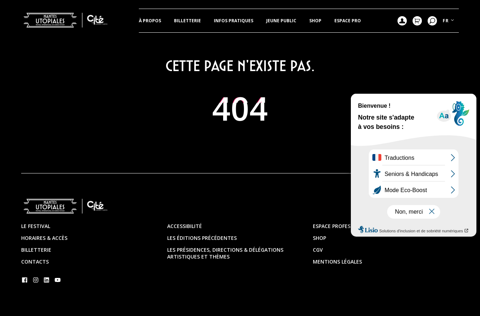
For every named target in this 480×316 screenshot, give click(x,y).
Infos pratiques (233, 21)
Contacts (35, 261)
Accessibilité (184, 226)
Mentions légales (337, 261)
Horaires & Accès (44, 237)
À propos (150, 21)
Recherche (432, 20)
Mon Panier (417, 20)
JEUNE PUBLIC (281, 21)
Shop (315, 21)
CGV (318, 249)
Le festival (35, 226)
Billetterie (187, 21)
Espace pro (347, 21)
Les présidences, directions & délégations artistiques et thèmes (225, 253)
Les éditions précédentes (202, 237)
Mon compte (402, 20)
